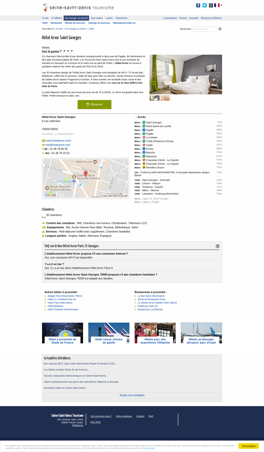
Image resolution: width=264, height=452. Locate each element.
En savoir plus (214, 448)
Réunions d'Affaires (211, 18)
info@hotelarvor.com (57, 144)
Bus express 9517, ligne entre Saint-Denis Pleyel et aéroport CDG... (80, 363)
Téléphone (77, 425)
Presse (183, 18)
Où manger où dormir (76, 18)
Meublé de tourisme (75, 23)
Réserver (97, 104)
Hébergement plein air (124, 23)
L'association (170, 18)
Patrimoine (121, 18)
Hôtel (45, 23)
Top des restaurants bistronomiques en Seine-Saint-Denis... (76, 375)
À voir (45, 18)
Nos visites (97, 18)
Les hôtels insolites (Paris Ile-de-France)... (66, 369)
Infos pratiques (124, 416)
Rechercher (185, 29)
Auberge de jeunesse (99, 23)
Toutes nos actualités (131, 395)
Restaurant (56, 23)
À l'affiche (57, 18)
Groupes (194, 18)
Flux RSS (95, 422)
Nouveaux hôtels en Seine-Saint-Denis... (65, 388)
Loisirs (109, 18)
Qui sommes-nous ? (101, 416)
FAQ (150, 416)
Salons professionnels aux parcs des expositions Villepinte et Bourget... (82, 381)
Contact (140, 416)
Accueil (59, 29)
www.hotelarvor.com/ (58, 140)
